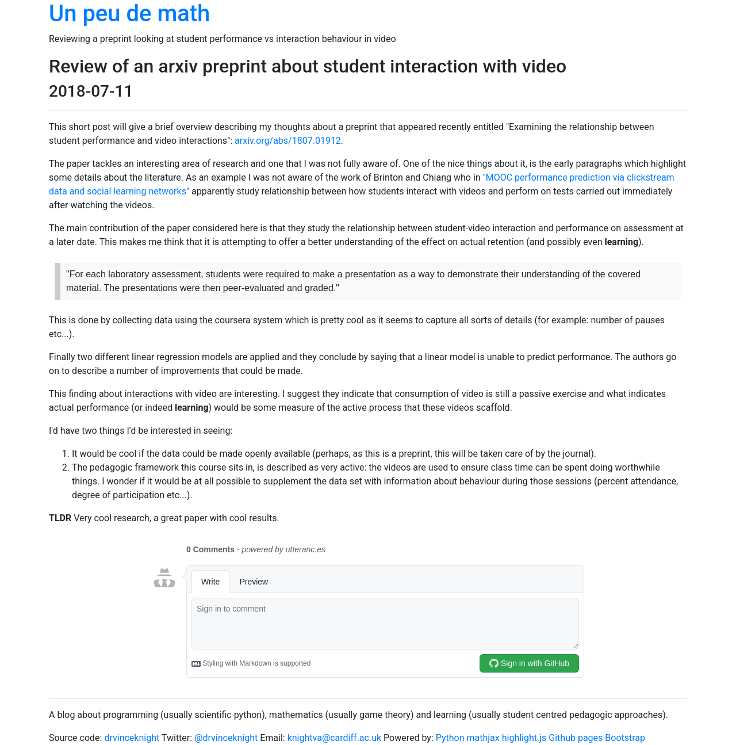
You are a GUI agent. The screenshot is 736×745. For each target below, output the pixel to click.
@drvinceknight (226, 737)
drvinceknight (131, 737)
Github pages (576, 737)
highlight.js (524, 737)
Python (450, 737)
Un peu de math (129, 13)
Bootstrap (625, 737)
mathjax (483, 737)
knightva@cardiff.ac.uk (334, 737)
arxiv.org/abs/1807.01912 (288, 140)
